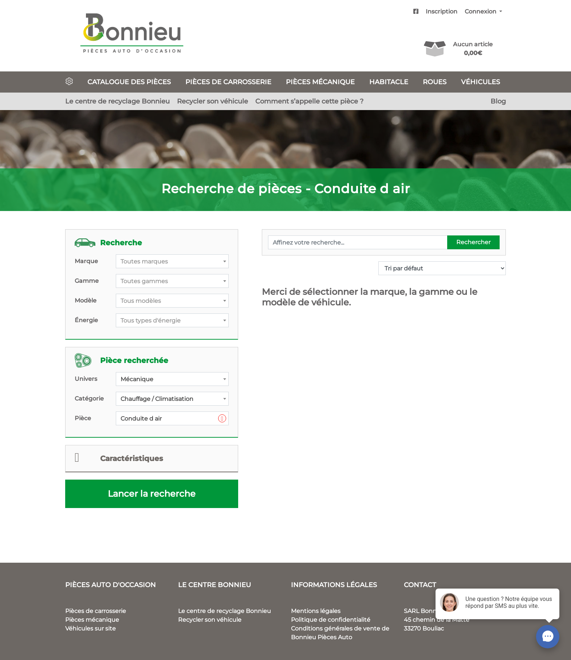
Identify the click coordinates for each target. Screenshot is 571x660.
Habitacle (388, 82)
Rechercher (473, 242)
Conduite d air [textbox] (173, 419)
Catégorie (89, 398)
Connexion (481, 11)
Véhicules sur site (90, 628)
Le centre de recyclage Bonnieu (117, 101)
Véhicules (480, 82)
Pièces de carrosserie (228, 82)
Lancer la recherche (152, 493)
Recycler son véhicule (212, 101)
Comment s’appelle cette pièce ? (309, 101)
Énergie (86, 320)
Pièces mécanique (320, 82)
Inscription (441, 11)
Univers (86, 378)
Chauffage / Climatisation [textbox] (157, 398)
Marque (86, 261)
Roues (434, 82)
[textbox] (172, 262)
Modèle (86, 300)
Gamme (87, 280)
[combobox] (172, 261)
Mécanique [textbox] (137, 379)
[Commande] (442, 268)
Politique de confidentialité (330, 619)
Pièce (83, 418)
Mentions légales (315, 611)
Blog (498, 101)
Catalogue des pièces (129, 82)
